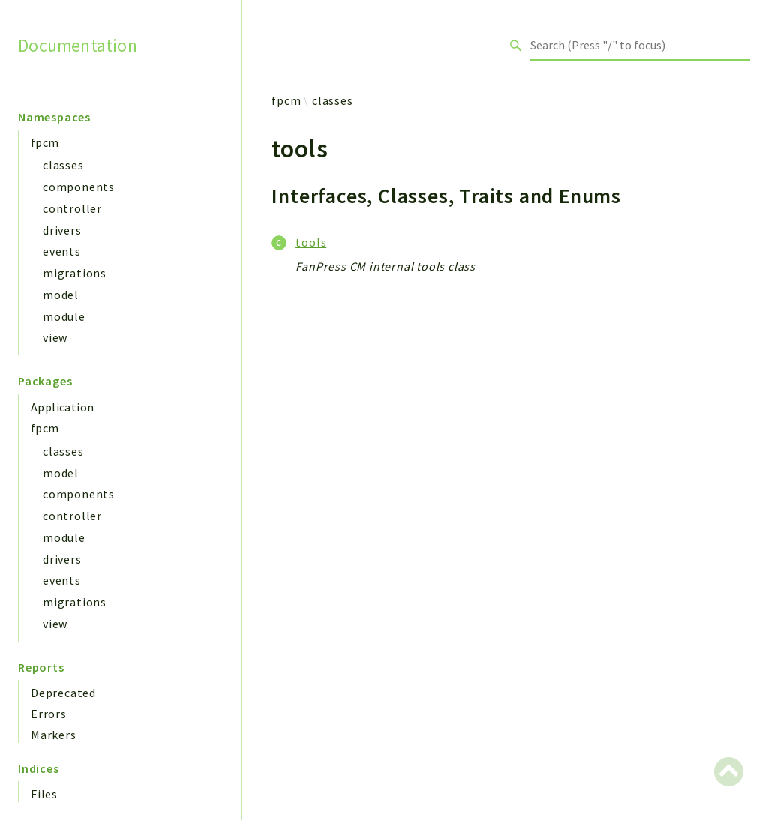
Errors (49, 713)
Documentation (77, 45)
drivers (62, 230)
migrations (74, 272)
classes (63, 164)
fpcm (45, 142)
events (62, 251)
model (61, 294)
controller (72, 208)
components (79, 186)
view (55, 337)
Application (62, 407)
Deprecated (63, 692)
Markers (53, 734)
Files (44, 793)
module (64, 316)
